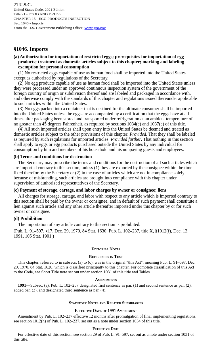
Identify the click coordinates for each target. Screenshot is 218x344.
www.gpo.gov (95, 28)
